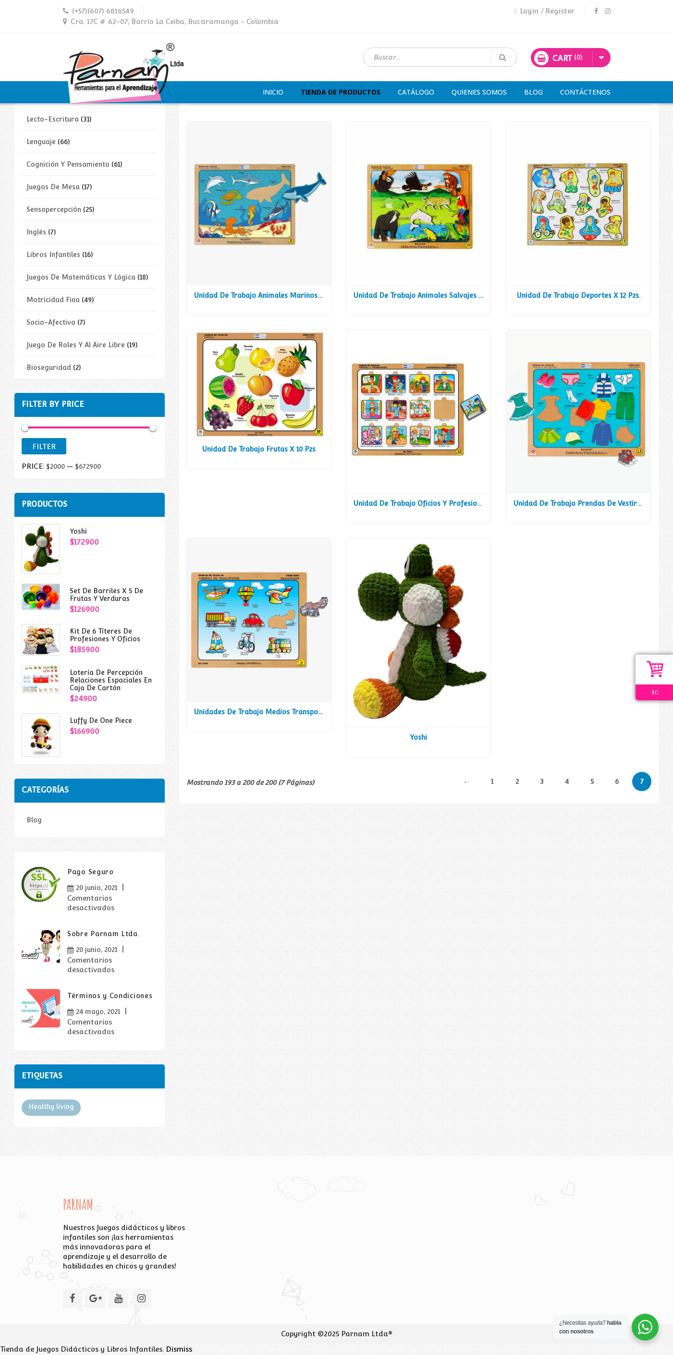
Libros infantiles (53, 254)
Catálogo (416, 92)
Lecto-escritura (52, 119)
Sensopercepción (53, 209)
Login (526, 11)
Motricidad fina (53, 300)
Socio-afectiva (50, 322)
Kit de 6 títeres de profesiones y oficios (105, 635)
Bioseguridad (48, 367)
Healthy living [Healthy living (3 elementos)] (51, 1107)
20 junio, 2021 (96, 887)
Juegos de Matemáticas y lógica (80, 277)
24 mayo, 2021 (98, 1011)
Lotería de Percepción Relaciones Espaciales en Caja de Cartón (111, 680)
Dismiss (179, 1349)
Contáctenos (585, 92)
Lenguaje (41, 142)
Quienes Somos (479, 92)
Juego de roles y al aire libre (75, 345)
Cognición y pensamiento (68, 164)
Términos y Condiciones (109, 996)
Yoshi (78, 531)
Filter (44, 446)
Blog (533, 92)
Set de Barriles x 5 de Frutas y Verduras (106, 594)
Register (560, 11)
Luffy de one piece (101, 720)
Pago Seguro (90, 872)
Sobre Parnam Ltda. (103, 934)
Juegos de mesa (53, 187)
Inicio (273, 92)
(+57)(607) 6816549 (103, 11)
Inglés (36, 232)
